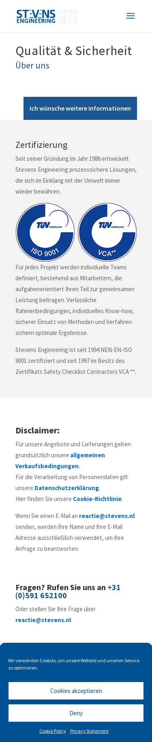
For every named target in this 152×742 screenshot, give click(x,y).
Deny (76, 713)
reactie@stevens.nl (107, 516)
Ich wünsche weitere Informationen (80, 108)
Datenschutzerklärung (66, 488)
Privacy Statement (89, 731)
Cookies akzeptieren (76, 691)
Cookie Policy (52, 731)
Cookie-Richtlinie (97, 499)
